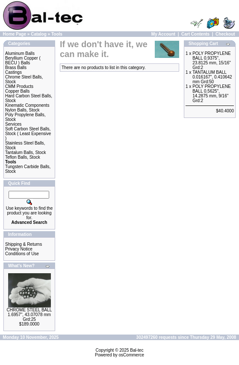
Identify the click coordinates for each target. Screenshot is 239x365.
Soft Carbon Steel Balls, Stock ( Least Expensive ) (28, 134)
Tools (56, 34)
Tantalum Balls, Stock (25, 152)
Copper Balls (17, 91)
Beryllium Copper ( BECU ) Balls (23, 60)
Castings (13, 72)
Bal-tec (136, 350)
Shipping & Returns (23, 244)
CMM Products (19, 86)
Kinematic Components (27, 105)
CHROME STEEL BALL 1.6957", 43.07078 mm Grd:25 (29, 315)
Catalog (39, 34)
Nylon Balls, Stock (22, 110)
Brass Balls (16, 67)
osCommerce (131, 355)
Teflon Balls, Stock (22, 157)
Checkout (225, 34)
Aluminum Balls (20, 53)
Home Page (14, 34)
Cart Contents (195, 34)
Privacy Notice (18, 249)
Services (13, 124)
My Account (163, 34)
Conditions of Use (22, 253)
